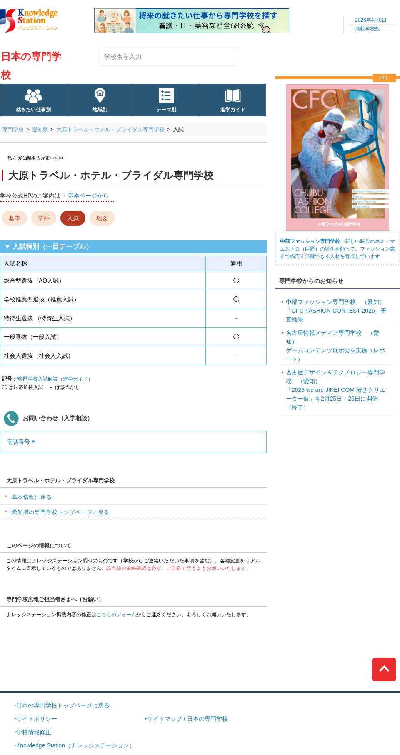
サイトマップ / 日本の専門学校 (187, 718)
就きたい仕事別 (33, 110)
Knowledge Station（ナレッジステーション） (75, 745)
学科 (44, 218)
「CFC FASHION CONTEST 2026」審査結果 (336, 310)
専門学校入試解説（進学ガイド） (55, 379)
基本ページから (88, 195)
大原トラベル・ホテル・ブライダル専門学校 (110, 129)
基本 (14, 218)
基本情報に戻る (32, 497)
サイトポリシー (36, 718)
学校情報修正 (33, 732)
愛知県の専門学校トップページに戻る (61, 512)
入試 (73, 218)
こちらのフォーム (116, 614)
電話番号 (18, 442)
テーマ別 (166, 110)
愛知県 (40, 129)
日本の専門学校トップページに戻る (63, 705)
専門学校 (13, 129)
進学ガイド (232, 110)
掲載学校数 (367, 29)
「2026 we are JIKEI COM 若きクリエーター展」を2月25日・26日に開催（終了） (335, 390)
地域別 (100, 110)
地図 (102, 218)
